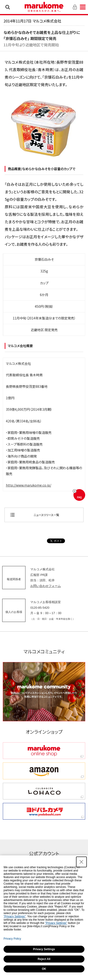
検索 (8, 7)
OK (44, 969)
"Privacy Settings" (15, 916)
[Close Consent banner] (81, 862)
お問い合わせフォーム (45, 586)
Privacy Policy (12, 938)
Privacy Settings (44, 949)
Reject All (44, 959)
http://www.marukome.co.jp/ (28, 485)
